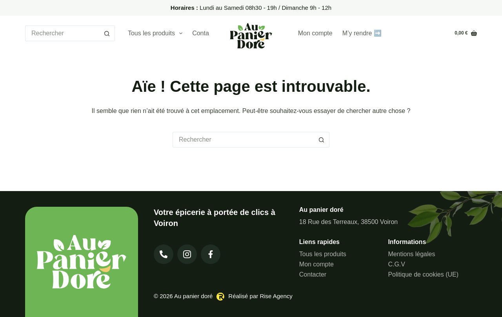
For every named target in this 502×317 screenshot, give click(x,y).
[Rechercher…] (62, 33)
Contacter (205, 33)
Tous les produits (157, 33)
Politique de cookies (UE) (423, 274)
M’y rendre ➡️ (362, 33)
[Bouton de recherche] (107, 33)
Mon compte (315, 33)
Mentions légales (411, 254)
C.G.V (396, 264)
